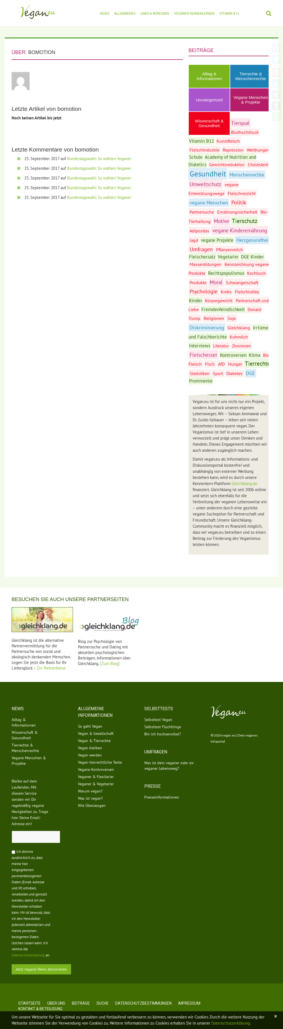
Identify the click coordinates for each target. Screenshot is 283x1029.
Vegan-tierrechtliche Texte (100, 762)
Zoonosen (241, 345)
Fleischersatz (202, 257)
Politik (238, 202)
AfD (221, 364)
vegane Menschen (209, 202)
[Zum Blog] (110, 663)
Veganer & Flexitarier (96, 776)
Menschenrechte (246, 174)
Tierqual (240, 122)
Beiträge (81, 1003)
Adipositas (199, 230)
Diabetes (234, 373)
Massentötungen (205, 264)
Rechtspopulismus (226, 273)
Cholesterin (258, 164)
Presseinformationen (161, 797)
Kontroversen (233, 355)
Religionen (214, 318)
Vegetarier (228, 257)
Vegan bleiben (90, 747)
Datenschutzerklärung (28, 955)
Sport (218, 373)
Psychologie (204, 291)
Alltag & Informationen (209, 76)
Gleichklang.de (244, 483)
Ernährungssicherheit (237, 212)
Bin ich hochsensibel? (162, 734)
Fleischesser (203, 354)
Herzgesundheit (253, 240)
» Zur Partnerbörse (50, 668)
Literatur (221, 345)
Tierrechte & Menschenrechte (250, 76)
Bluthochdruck (245, 132)
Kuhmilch (239, 337)
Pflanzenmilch (229, 249)
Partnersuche (202, 212)
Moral (216, 282)
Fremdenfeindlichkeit (223, 309)
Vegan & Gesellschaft (96, 733)
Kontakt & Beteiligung (40, 1009)
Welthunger (258, 150)
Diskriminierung (207, 327)
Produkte (198, 282)
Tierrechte (257, 363)
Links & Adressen (154, 14)
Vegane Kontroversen (96, 769)
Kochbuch (256, 273)
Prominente (201, 381)
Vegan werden (90, 755)
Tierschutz (244, 221)
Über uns (56, 1003)
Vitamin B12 (229, 14)
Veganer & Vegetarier (96, 783)
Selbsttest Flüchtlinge (162, 726)
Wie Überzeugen (92, 805)
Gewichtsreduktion (227, 164)
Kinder (195, 300)
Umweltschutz (205, 184)
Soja (231, 318)
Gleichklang (238, 327)
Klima (254, 355)
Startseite (29, 1003)
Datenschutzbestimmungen (143, 1003)
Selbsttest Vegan (158, 719)
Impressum (189, 1003)
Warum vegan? (90, 791)
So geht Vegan (90, 726)
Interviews (199, 346)
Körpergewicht (218, 300)
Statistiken (199, 373)
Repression (233, 150)
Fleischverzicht (242, 193)
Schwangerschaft (242, 282)
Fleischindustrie (204, 150)
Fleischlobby (247, 291)
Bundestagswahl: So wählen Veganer (99, 158)
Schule (196, 157)
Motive (221, 220)
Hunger (235, 364)
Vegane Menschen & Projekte (251, 99)
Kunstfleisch (228, 141)
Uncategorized (209, 99)
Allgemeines (124, 14)
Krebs (226, 291)
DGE (250, 373)
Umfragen (201, 249)
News (104, 14)
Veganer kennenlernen (194, 14)
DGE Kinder (252, 257)
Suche (102, 1003)
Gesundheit (208, 173)
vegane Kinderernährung (240, 230)
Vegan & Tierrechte (94, 740)
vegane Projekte (217, 240)
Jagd (194, 240)
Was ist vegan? (90, 798)
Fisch (210, 364)
